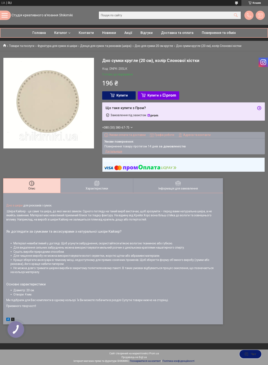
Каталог (60, 33)
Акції (128, 33)
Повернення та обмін (219, 33)
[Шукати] (236, 15)
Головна (39, 33)
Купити (122, 95)
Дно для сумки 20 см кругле (154, 46)
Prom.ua (154, 353)
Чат (250, 354)
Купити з (161, 95)
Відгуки (146, 33)
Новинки (109, 33)
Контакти (86, 33)
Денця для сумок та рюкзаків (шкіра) (105, 46)
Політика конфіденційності (178, 361)
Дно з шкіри (14, 205)
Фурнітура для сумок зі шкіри (57, 46)
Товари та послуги (21, 46)
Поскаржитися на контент (145, 361)
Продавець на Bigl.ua (134, 357)
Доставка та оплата (177, 33)
